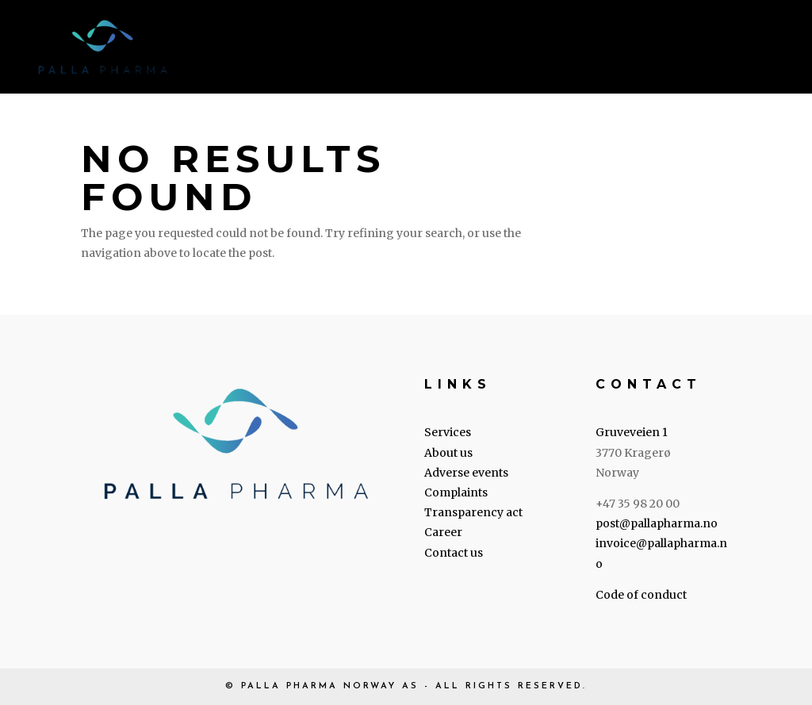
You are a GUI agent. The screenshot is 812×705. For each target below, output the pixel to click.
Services (287, 49)
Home (221, 49)
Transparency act (473, 512)
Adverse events (466, 473)
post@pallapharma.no (657, 523)
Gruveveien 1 (632, 432)
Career (663, 49)
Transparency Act (555, 49)
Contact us (745, 49)
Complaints (456, 492)
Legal (437, 49)
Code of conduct (641, 595)
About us (367, 49)
